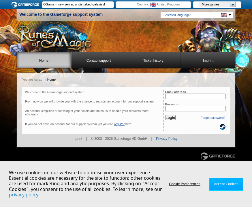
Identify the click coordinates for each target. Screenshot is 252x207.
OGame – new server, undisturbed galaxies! (74, 4)
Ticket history (153, 61)
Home (43, 61)
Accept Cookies (226, 184)
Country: (143, 4)
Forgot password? (213, 117)
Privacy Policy (167, 139)
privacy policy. (24, 194)
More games (218, 4)
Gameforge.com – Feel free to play (26, 4)
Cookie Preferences (184, 184)
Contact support (98, 61)
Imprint (208, 61)
